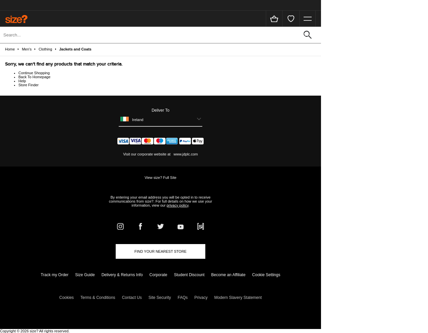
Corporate (158, 274)
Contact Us (132, 297)
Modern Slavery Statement (238, 297)
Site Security (159, 297)
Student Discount (189, 274)
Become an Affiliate (228, 274)
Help (22, 81)
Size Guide (85, 274)
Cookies (66, 297)
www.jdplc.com (185, 154)
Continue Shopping (34, 73)
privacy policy (177, 205)
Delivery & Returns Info (121, 274)
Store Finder (28, 85)
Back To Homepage (34, 77)
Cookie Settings (266, 274)
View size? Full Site (160, 178)
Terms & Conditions (98, 297)
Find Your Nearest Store (160, 251)
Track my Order (55, 274)
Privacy (200, 297)
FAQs (183, 297)
